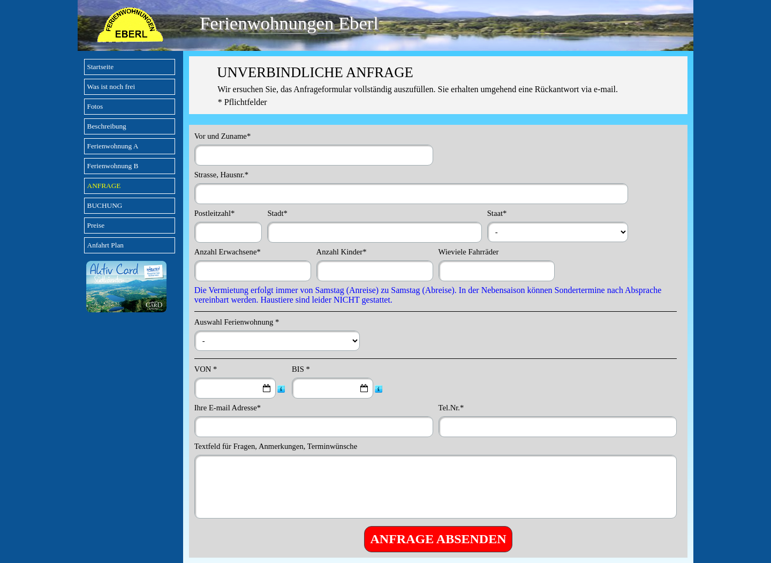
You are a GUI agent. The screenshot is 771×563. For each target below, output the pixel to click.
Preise (96, 225)
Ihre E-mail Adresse (227, 407)
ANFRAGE (104, 186)
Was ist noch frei (111, 86)
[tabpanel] (438, 85)
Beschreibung (106, 126)
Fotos (95, 106)
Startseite (100, 67)
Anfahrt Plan (105, 245)
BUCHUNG (105, 205)
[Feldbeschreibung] (281, 388)
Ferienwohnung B (113, 166)
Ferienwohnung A (113, 146)
